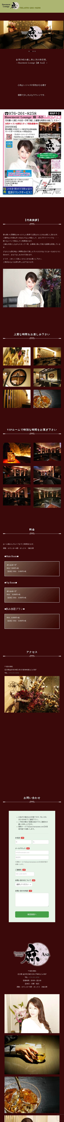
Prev (2, 34)
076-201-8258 (14, 673)
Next (61, 34)
